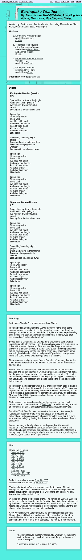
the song (65, 1)
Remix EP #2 (33, 49)
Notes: (12, 530)
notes (78, 1)
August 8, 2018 (18, 471)
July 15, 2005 (17, 459)
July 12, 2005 (17, 457)
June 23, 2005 (17, 455)
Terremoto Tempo (23, 45)
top (51, 1)
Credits (18, 40)
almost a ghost (26, 1)
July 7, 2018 (16, 464)
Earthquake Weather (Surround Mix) (25, 69)
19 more (21, 475)
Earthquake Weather (25, 36)
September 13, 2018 (20, 473)
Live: (11, 445)
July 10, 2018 (17, 466)
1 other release (26, 52)
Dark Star (46, 404)
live (72, 1)
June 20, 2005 (17, 452)
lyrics (57, 1)
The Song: (14, 318)
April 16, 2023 (40, 482)
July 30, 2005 (17, 462)
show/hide (34, 77)
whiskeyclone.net (10, 1)
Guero (30, 38)
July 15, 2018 (17, 469)
